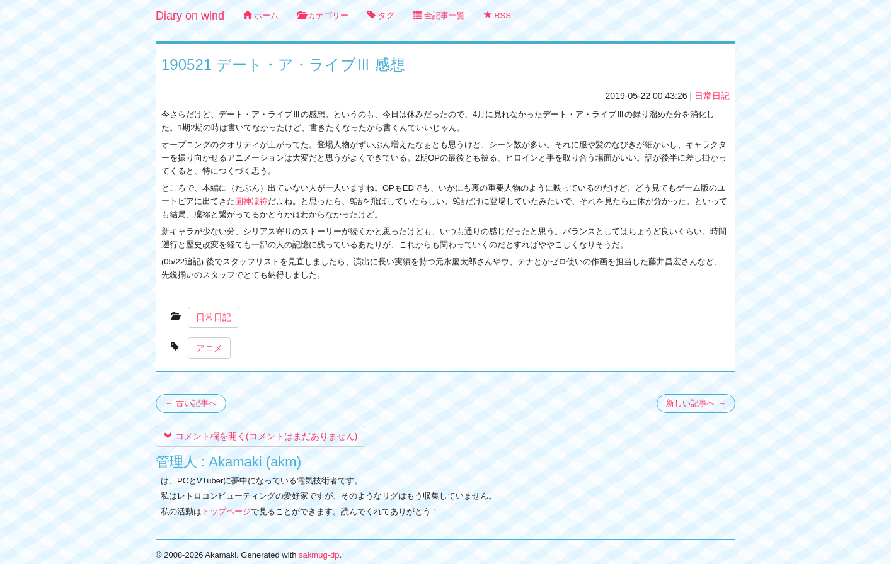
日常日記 (712, 96)
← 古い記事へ (191, 403)
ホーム (261, 15)
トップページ (226, 511)
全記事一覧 (439, 15)
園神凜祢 (251, 201)
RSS (497, 15)
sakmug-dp (319, 555)
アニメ (209, 348)
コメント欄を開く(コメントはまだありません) (260, 436)
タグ (380, 15)
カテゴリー (323, 15)
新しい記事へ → (696, 403)
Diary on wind (190, 15)
